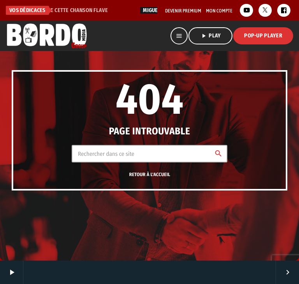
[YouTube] (246, 10)
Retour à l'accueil (150, 175)
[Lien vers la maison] (47, 35)
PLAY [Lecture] (210, 35)
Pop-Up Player (263, 35)
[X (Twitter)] (265, 10)
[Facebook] (283, 10)
